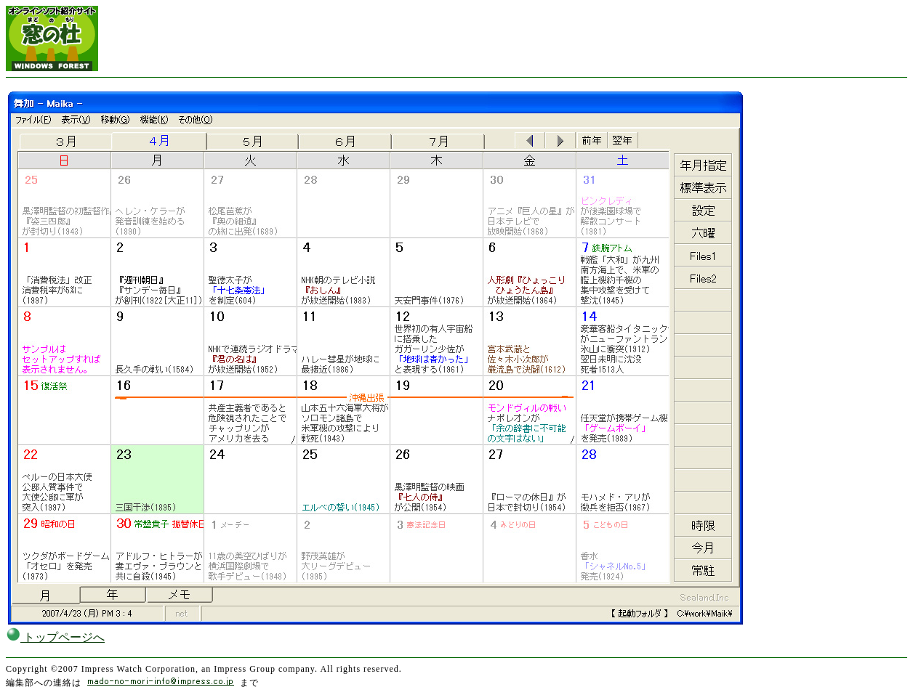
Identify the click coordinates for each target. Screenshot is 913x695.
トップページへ (55, 637)
